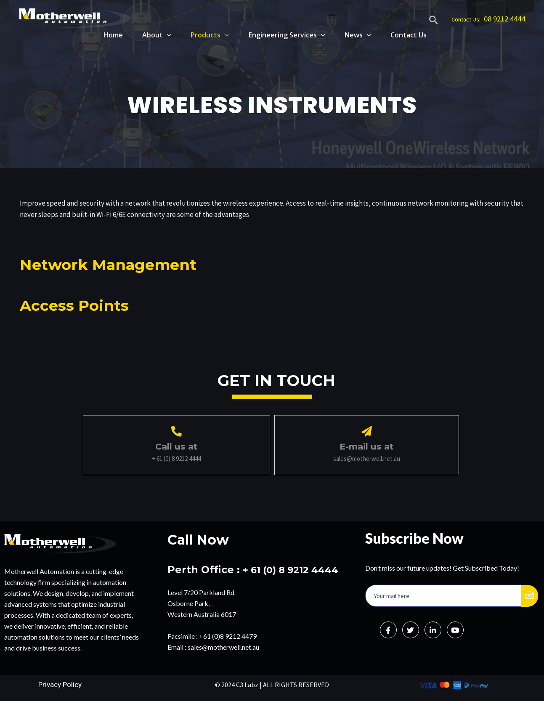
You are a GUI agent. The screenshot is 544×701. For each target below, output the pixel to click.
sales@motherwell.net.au (223, 647)
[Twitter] (410, 629)
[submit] (529, 595)
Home (106, 35)
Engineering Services (284, 35)
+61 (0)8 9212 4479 (228, 636)
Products (205, 35)
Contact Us (408, 35)
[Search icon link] (434, 21)
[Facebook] (388, 629)
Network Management (119, 264)
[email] (443, 595)
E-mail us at (366, 446)
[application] (161, 35)
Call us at (176, 446)
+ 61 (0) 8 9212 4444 (295, 569)
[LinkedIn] (433, 629)
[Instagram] (455, 629)
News (356, 35)
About (151, 35)
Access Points (80, 304)
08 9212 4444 (504, 19)
